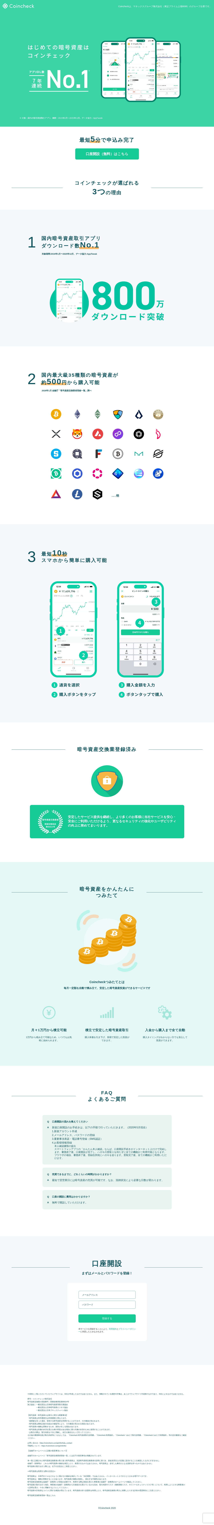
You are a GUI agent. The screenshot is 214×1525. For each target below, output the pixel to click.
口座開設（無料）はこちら (107, 154)
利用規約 (113, 1329)
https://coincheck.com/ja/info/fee (54, 1446)
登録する (107, 1318)
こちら (53, 1495)
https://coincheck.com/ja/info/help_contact (56, 1443)
